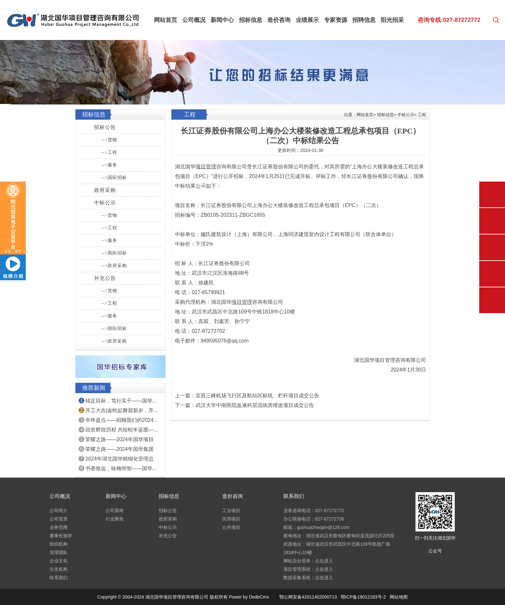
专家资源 (335, 20)
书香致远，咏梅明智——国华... (121, 468)
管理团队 (59, 552)
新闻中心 (222, 20)
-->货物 (109, 139)
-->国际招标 (114, 177)
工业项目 (231, 510)
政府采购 (105, 190)
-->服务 (109, 165)
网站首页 (165, 20)
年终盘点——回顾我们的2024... (121, 420)
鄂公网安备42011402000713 (308, 597)
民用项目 (231, 518)
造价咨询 (279, 20)
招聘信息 (364, 20)
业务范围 (59, 527)
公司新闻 (115, 510)
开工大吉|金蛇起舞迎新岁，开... (121, 410)
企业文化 (59, 560)
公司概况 (193, 20)
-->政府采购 (114, 265)
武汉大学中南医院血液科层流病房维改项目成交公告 (254, 405)
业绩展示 (307, 20)
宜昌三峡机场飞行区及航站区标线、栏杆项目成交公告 (257, 395)
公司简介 (59, 510)
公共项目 (231, 527)
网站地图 (399, 597)
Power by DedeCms (249, 597)
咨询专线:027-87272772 (449, 20)
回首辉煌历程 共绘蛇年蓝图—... (121, 429)
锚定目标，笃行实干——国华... (121, 400)
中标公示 (105, 202)
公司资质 (59, 518)
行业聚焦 (115, 518)
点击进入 (324, 560)
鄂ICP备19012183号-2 (363, 597)
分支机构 (59, 569)
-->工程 (109, 152)
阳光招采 (392, 20)
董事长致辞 (61, 535)
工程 (422, 114)
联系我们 (59, 577)
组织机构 (59, 544)
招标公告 (105, 127)
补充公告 (105, 278)
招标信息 (250, 20)
